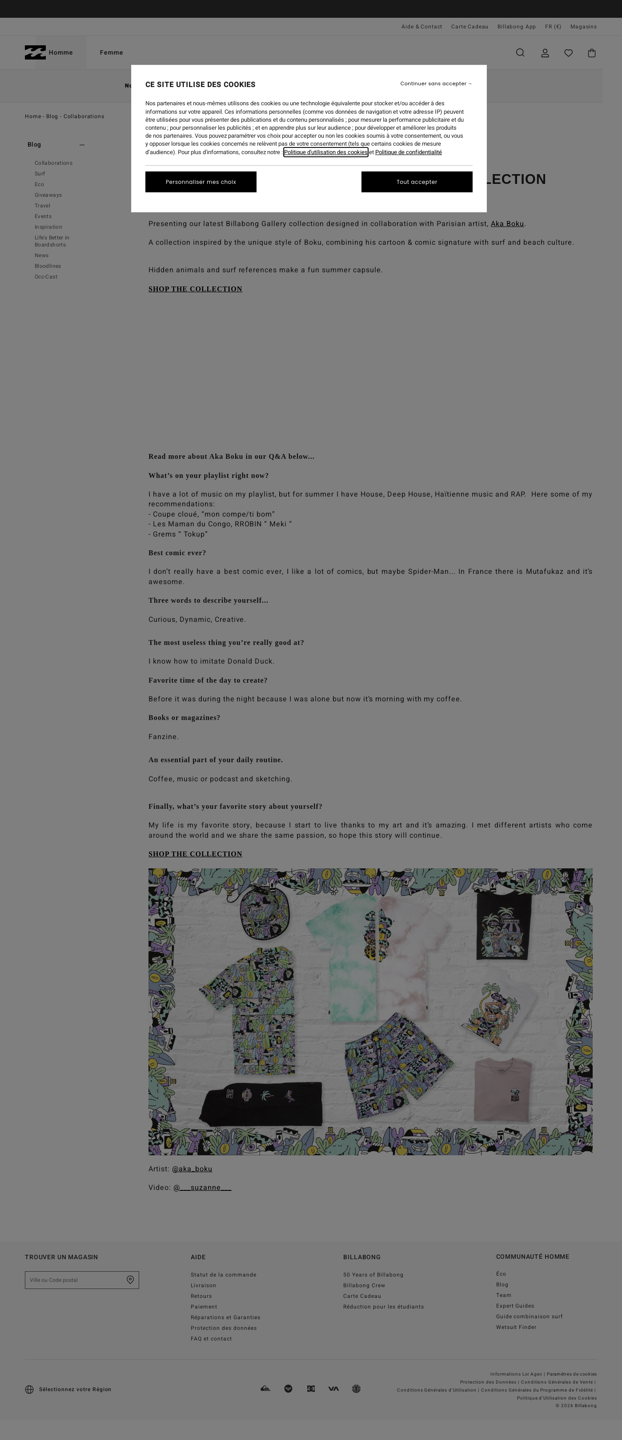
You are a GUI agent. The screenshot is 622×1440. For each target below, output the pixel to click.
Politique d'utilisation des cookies (326, 152)
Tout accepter (417, 182)
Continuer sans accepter (434, 83)
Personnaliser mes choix (201, 182)
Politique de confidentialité (408, 152)
